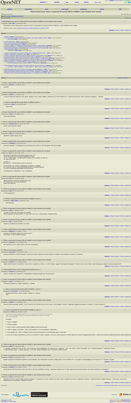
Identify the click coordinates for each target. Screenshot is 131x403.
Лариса (48, 65)
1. (2, 82)
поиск (46, 9)
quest (33, 61)
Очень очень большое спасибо (12, 43)
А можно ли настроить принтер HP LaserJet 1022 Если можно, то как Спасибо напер (25, 55)
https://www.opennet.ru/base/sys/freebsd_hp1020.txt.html (33, 28)
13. (2, 219)
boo (47, 46)
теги (100, 2)
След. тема (128, 385)
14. (2, 229)
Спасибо (6, 36)
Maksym (49, 55)
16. (2, 250)
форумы (9, 9)
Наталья (38, 56)
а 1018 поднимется (9, 49)
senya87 (45, 71)
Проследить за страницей (8, 401)
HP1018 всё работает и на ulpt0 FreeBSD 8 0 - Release (18, 61)
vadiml (49, 38)
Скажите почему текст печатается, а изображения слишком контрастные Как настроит (26, 60)
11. (2, 208)
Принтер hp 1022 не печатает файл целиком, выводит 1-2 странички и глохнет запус (25, 73)
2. (2, 92)
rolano (23, 44)
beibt (45, 69)
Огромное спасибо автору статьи (12, 44)
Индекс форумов (114, 385)
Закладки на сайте (6, 400)
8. (2, 151)
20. (2, 279)
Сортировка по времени (122, 77)
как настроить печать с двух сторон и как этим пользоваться (19, 56)
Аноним (12, 36)
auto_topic (12, 23)
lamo (16, 49)
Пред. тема (123, 385)
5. (2, 131)
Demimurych (23, 43)
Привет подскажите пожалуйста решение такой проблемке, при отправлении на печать (26, 70)
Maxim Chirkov (126, 400)
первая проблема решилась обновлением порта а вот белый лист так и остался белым (26, 48)
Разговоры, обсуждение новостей (14, 16)
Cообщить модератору (125, 30)
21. (2, 300)
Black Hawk (18, 50)
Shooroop (51, 58)
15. (2, 240)
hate (51, 66)
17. (2, 259)
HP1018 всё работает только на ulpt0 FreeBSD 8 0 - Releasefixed (24, 63)
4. (2, 121)
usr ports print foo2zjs (9, 41)
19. (2, 269)
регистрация (119, 0)
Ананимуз (49, 45)
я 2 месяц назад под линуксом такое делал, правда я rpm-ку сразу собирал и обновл (25, 38)
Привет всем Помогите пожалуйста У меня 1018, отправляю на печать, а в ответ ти (25, 59)
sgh (28, 54)
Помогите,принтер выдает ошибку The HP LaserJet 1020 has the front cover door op (25, 65)
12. (4, 198)
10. (2, 189)
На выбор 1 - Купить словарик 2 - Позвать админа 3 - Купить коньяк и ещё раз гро (28, 66)
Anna (48, 73)
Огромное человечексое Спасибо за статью (15, 54)
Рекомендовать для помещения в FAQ (103, 385)
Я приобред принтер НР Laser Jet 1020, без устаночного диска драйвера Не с (23, 69)
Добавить (112, 401)
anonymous (44, 63)
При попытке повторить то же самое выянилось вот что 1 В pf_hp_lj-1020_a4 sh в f (25, 46)
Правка (116, 30)
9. (2, 176)
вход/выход (83, 9)
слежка (102, 9)
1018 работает (11, 50)
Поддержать (119, 401)
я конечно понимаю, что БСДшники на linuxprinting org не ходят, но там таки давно (25, 45)
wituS (48, 53)
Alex (50, 70)
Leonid (48, 59)
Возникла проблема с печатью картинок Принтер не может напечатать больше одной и (26, 58)
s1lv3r (17, 41)
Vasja (15, 39)
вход (115, 0)
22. (4, 310)
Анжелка (50, 60)
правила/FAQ (28, 9)
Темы (120, 385)
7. (2, 141)
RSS (120, 9)
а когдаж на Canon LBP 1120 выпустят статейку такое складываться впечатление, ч (25, 53)
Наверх (117, 89)
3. (2, 112)
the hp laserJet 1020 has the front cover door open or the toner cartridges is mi (23, 71)
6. (4, 102)
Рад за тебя (11, 39)
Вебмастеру (127, 401)
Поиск (96, 2)
